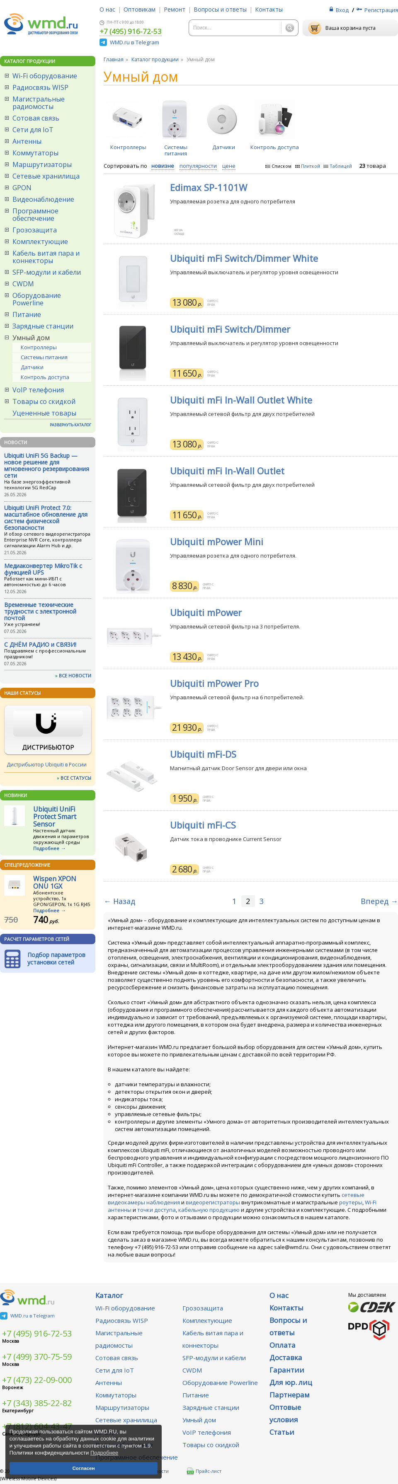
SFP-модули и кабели (46, 272)
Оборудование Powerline (36, 299)
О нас (107, 9)
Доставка (285, 1357)
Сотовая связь (35, 118)
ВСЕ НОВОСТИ (75, 675)
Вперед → (379, 901)
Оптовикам (139, 9)
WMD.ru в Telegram (134, 42)
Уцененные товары (44, 413)
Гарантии (286, 1370)
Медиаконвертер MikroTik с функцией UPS (43, 569)
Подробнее (46, 848)
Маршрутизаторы (42, 164)
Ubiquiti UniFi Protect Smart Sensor (54, 817)
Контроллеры (39, 347)
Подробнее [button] (104, 1453)
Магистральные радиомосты (38, 102)
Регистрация (381, 10)
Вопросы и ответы (220, 9)
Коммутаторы (35, 152)
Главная (114, 59)
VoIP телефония (38, 389)
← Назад (119, 901)
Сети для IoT (32, 129)
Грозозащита (34, 229)
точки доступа (156, 1209)
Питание (26, 314)
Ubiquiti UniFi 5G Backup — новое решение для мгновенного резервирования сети (46, 465)
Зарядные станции (42, 326)
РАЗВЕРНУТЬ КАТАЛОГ (70, 425)
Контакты (269, 9)
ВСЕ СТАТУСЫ (76, 778)
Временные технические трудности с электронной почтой (40, 611)
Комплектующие (40, 241)
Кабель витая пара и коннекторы (46, 257)
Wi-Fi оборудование (44, 75)
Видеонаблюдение (43, 199)
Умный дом (31, 337)
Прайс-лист (204, 1471)
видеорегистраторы (213, 1202)
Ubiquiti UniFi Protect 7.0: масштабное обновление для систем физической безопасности (45, 518)
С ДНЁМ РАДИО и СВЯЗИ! (40, 644)
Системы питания (44, 357)
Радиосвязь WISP (40, 87)
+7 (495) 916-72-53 (131, 32)
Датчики (32, 367)
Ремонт (174, 9)
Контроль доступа (45, 377)
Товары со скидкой (43, 401)
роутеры (350, 1202)
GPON (22, 187)
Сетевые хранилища (46, 176)
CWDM (23, 283)
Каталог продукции (155, 59)
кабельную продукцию (209, 1209)
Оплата (282, 1345)
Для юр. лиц (290, 1382)
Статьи (281, 1432)
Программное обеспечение (35, 214)
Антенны (26, 141)
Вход (342, 10)
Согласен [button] (83, 1468)
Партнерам (289, 1394)
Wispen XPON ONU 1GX (54, 882)
